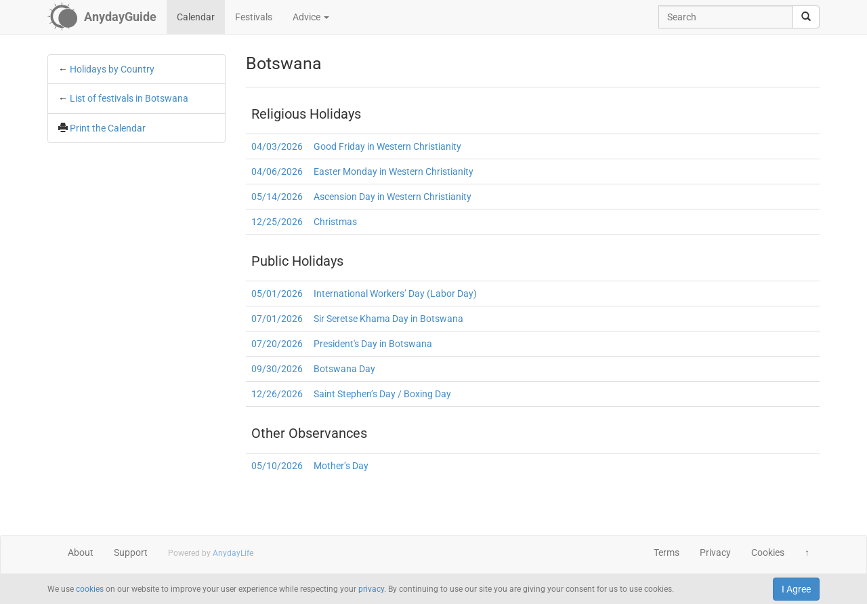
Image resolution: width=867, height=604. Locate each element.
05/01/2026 (277, 293)
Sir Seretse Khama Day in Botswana (388, 318)
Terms (666, 552)
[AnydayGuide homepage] (102, 17)
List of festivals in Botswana (129, 98)
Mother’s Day (341, 465)
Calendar (196, 17)
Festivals (253, 17)
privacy (371, 589)
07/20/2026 (277, 343)
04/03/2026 (277, 146)
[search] (806, 16)
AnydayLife (233, 553)
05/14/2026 (277, 196)
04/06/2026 (277, 171)
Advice (311, 17)
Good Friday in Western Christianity (387, 146)
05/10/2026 (277, 465)
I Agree (796, 589)
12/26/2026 (277, 393)
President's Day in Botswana (373, 343)
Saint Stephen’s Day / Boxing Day (382, 393)
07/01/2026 (277, 318)
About (80, 552)
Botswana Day (344, 368)
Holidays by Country (112, 69)
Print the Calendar (108, 128)
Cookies (767, 552)
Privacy (715, 552)
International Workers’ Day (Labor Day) (395, 293)
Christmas (335, 221)
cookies (90, 589)
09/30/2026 (277, 368)
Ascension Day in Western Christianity (392, 196)
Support (131, 552)
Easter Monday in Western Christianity (393, 171)
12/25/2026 (277, 221)
